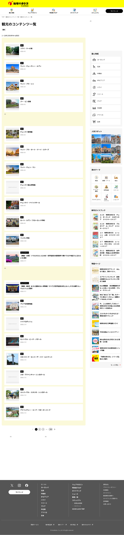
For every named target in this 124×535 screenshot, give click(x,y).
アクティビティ (96, 199)
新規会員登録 (78, 503)
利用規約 (105, 490)
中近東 (97, 108)
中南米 (97, 73)
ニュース (75, 494)
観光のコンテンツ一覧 (12, 17)
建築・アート (106, 180)
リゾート (97, 94)
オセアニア (98, 80)
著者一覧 (75, 497)
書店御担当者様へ (108, 496)
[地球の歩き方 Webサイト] (18, 3)
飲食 (96, 180)
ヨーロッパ (98, 59)
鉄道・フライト (106, 199)
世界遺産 (106, 190)
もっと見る (114, 365)
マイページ (114, 11)
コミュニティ (95, 13)
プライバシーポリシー (109, 487)
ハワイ (97, 87)
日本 (96, 122)
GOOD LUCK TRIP (78, 509)
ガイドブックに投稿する (110, 498)
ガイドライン (107, 493)
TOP (3, 17)
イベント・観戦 (96, 190)
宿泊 (116, 180)
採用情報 (105, 501)
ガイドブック (74, 13)
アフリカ (97, 115)
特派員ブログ (53, 13)
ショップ (116, 199)
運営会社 (105, 484)
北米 (96, 66)
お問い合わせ (107, 504)
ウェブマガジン (32, 13)
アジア (97, 101)
